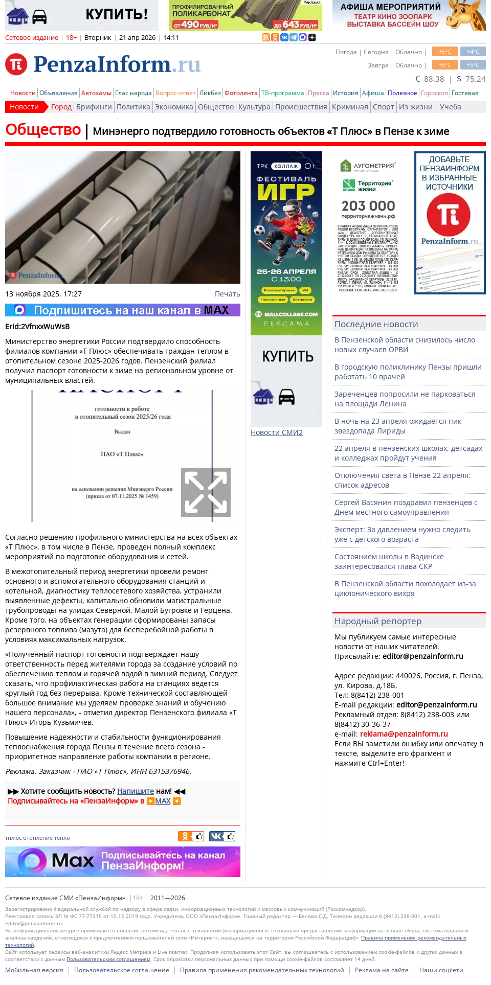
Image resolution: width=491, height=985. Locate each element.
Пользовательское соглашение (121, 970)
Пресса (318, 92)
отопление (38, 837)
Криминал (350, 106)
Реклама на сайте (382, 970)
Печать (227, 294)
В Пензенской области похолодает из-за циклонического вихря (405, 588)
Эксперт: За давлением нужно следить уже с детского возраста (402, 534)
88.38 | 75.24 (450, 79)
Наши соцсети (441, 970)
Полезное (402, 92)
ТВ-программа (282, 92)
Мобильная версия (34, 970)
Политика (133, 106)
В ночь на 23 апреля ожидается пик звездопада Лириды (397, 426)
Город (61, 106)
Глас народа (133, 92)
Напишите (135, 791)
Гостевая (465, 92)
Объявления (58, 92)
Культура (254, 106)
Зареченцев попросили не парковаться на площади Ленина (405, 398)
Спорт (383, 106)
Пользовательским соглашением (108, 959)
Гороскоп (434, 92)
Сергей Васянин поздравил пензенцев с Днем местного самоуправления (406, 507)
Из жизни (416, 106)
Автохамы (96, 92)
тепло (62, 837)
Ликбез (210, 92)
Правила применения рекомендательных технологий (262, 970)
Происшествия (301, 106)
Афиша (373, 92)
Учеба (450, 106)
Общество (216, 106)
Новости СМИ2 (277, 432)
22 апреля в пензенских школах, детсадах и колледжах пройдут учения (408, 453)
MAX (162, 801)
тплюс (13, 837)
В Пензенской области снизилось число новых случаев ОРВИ (404, 344)
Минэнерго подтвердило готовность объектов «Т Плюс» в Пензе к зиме (271, 131)
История (346, 92)
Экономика (174, 106)
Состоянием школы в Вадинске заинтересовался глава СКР (389, 561)
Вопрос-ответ (175, 92)
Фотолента (241, 92)
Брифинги (94, 106)
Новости (23, 92)
